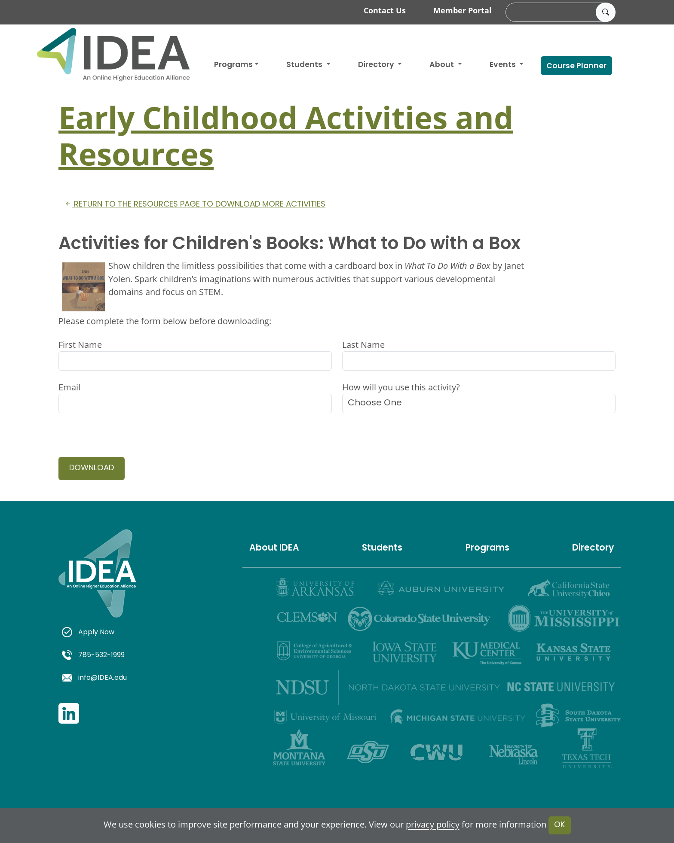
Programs (233, 65)
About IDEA (274, 548)
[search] (559, 12)
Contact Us (385, 10)
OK (559, 825)
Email (69, 387)
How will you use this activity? (401, 387)
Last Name (363, 344)
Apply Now (88, 632)
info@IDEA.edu (94, 678)
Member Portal (462, 10)
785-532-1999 (93, 655)
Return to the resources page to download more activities (194, 204)
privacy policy (433, 825)
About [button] (442, 65)
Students (305, 65)
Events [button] (504, 65)
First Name (80, 344)
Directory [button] (377, 65)
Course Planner (576, 66)
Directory (593, 548)
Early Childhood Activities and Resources (285, 135)
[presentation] (123, 440)
